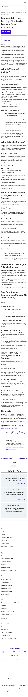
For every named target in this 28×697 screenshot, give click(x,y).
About (2, 529)
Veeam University (5, 567)
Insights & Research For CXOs (8, 621)
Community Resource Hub (7, 573)
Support (3, 556)
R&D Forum (4, 576)
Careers (3, 535)
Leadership (4, 532)
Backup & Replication (6, 614)
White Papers (4, 630)
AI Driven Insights (5, 600)
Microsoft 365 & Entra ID (7, 611)
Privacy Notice (22, 685)
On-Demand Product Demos (8, 638)
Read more (20, 484)
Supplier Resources (20, 691)
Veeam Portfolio (5, 583)
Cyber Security (5, 597)
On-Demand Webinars (6, 633)
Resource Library (5, 627)
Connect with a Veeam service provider (13, 427)
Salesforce (4, 606)
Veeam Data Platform (6, 585)
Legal (19, 688)
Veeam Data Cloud (6, 588)
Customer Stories (5, 635)
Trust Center (4, 549)
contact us (6, 32)
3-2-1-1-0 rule (19, 425)
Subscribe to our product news (13, 659)
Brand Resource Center (7, 546)
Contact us (4, 540)
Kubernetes (4, 608)
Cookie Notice (10, 688)
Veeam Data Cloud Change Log (9, 570)
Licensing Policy (7, 691)
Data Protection (5, 594)
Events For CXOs (5, 624)
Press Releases (5, 543)
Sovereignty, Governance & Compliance (11, 603)
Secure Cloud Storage (6, 591)
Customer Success (6, 561)
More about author (11, 450)
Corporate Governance (7, 537)
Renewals (3, 564)
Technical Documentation (7, 559)
